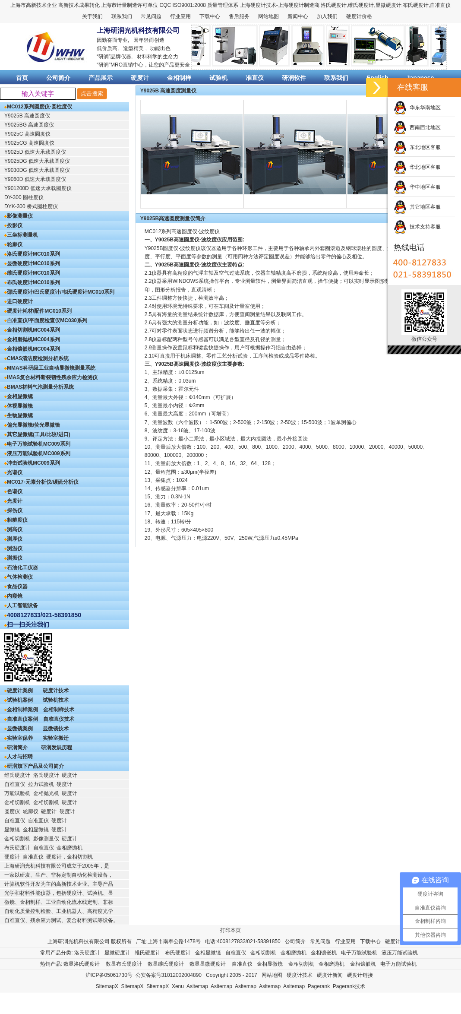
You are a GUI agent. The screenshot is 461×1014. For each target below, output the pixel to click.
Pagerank (319, 986)
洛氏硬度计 (334, 5)
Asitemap (197, 986)
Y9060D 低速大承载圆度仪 (35, 179)
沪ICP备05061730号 (109, 975)
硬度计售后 (398, 941)
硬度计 (296, 5)
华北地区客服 (417, 167)
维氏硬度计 (361, 5)
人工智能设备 (22, 605)
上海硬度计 (253, 5)
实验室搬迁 (56, 738)
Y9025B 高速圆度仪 (27, 116)
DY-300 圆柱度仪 (24, 197)
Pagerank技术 (349, 986)
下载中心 (209, 16)
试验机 (218, 77)
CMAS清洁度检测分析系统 (38, 358)
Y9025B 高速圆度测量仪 (168, 91)
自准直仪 (440, 5)
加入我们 (327, 16)
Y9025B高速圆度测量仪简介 (172, 218)
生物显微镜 (20, 415)
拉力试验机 (41, 784)
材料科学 (147, 57)
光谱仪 (14, 472)
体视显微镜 (20, 406)
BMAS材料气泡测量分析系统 (40, 387)
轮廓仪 (14, 244)
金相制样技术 (58, 710)
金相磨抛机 (20, 339)
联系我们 (121, 16)
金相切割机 (20, 330)
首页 (22, 77)
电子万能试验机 (25, 444)
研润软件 (294, 77)
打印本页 (230, 930)
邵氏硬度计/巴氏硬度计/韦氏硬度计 (47, 292)
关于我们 (92, 16)
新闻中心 (297, 16)
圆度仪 (12, 811)
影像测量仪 (20, 216)
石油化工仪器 (22, 567)
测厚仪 (14, 539)
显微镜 (12, 830)
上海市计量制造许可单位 (129, 5)
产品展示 (100, 77)
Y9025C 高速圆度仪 (27, 134)
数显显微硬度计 (207, 964)
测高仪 (14, 529)
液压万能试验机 (25, 453)
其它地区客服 (417, 207)
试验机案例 (20, 700)
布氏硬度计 (416, 5)
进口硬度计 (20, 301)
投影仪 (14, 225)
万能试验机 (17, 793)
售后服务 (239, 16)
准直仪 (255, 77)
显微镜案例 (20, 729)
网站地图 (268, 16)
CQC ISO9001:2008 (183, 5)
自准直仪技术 (58, 719)
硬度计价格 (359, 16)
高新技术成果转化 (79, 5)
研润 (103, 57)
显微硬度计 (388, 5)
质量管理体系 (222, 5)
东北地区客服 (417, 147)
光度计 (14, 501)
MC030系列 (73, 320)
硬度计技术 (56, 691)
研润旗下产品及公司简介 (35, 766)
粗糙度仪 (17, 520)
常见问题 (151, 16)
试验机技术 (56, 700)
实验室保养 (20, 738)
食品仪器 (17, 586)
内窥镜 (14, 596)
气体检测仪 (20, 577)
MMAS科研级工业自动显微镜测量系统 (51, 368)
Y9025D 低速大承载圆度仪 (35, 152)
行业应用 (180, 16)
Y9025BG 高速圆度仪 (29, 125)
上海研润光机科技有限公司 (78, 941)
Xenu (178, 986)
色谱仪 (14, 491)
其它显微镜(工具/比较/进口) (38, 434)
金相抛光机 (46, 793)
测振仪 (14, 558)
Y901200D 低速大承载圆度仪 (38, 188)
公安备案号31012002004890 (169, 975)
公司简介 (58, 77)
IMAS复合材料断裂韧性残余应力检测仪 (52, 377)
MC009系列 (56, 444)
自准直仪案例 (22, 719)
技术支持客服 (417, 227)
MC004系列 (46, 330)
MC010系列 (46, 254)
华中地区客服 (417, 187)
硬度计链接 (360, 975)
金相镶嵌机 (20, 349)
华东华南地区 (417, 108)
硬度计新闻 (330, 975)
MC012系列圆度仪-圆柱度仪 (39, 107)
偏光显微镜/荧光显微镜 (33, 425)
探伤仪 (14, 510)
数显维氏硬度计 (166, 964)
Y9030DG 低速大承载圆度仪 (37, 170)
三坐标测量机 (22, 235)
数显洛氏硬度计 (81, 964)
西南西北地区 (417, 127)
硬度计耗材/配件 (25, 311)
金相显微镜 (20, 396)
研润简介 (17, 748)
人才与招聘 (20, 757)
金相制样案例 (22, 710)
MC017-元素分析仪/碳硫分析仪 (43, 482)
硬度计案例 (20, 691)
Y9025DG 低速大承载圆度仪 (37, 161)
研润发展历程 (56, 748)
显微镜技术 (56, 729)
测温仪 (14, 548)
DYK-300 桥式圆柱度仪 (31, 206)
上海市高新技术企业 (33, 5)
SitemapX (107, 986)
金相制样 (179, 77)
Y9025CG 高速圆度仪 (29, 143)
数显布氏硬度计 (124, 964)
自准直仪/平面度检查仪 (33, 320)
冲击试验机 (20, 463)
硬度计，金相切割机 (69, 857)
